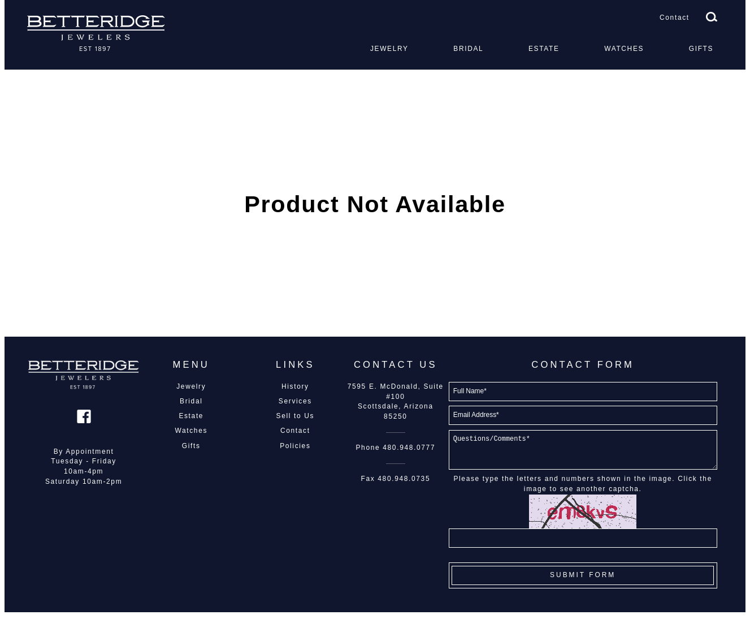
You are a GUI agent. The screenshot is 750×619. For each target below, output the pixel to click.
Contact (675, 18)
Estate (544, 49)
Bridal (468, 49)
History (295, 386)
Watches (624, 49)
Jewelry (389, 49)
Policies (295, 446)
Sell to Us (295, 416)
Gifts (701, 49)
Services (295, 401)
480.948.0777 (409, 448)
